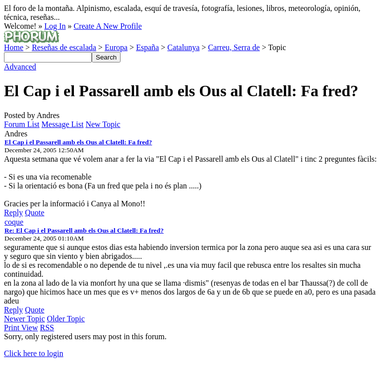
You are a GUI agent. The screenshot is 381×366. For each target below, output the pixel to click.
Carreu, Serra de (233, 47)
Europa (116, 47)
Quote (34, 212)
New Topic (102, 124)
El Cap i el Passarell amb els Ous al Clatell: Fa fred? (78, 142)
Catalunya (183, 47)
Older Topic (66, 318)
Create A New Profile (107, 26)
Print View (21, 327)
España (147, 47)
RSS (47, 327)
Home (13, 47)
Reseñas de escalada (64, 47)
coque (13, 222)
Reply (13, 212)
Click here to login (34, 353)
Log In (54, 26)
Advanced (20, 66)
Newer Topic (24, 318)
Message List (63, 124)
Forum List (22, 124)
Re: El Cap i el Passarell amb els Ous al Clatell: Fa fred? (84, 230)
